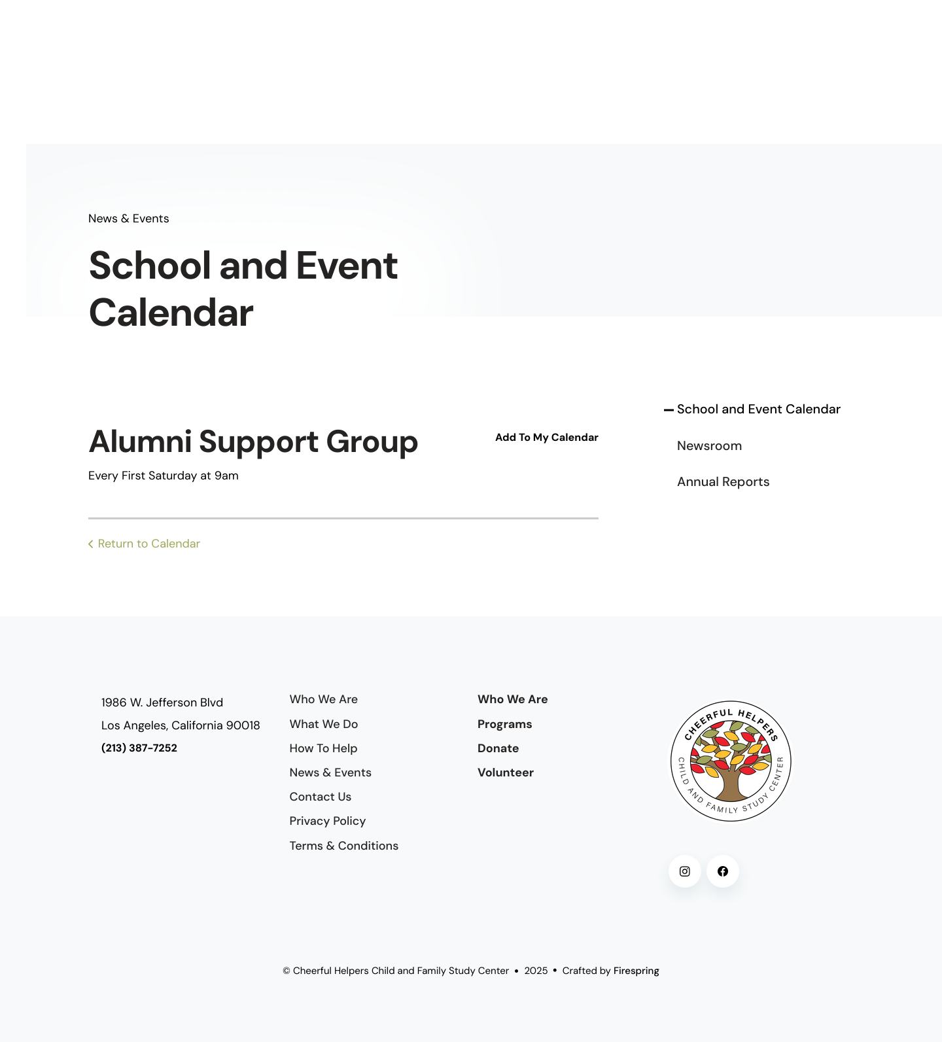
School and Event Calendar (759, 409)
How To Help (324, 748)
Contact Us (321, 797)
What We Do (324, 724)
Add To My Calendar (547, 438)
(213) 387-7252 (139, 748)
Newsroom (709, 446)
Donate (498, 748)
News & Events (331, 772)
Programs (505, 724)
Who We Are (324, 699)
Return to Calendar (149, 543)
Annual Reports (723, 482)
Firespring (636, 970)
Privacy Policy (328, 821)
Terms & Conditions (344, 846)
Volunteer (506, 772)
